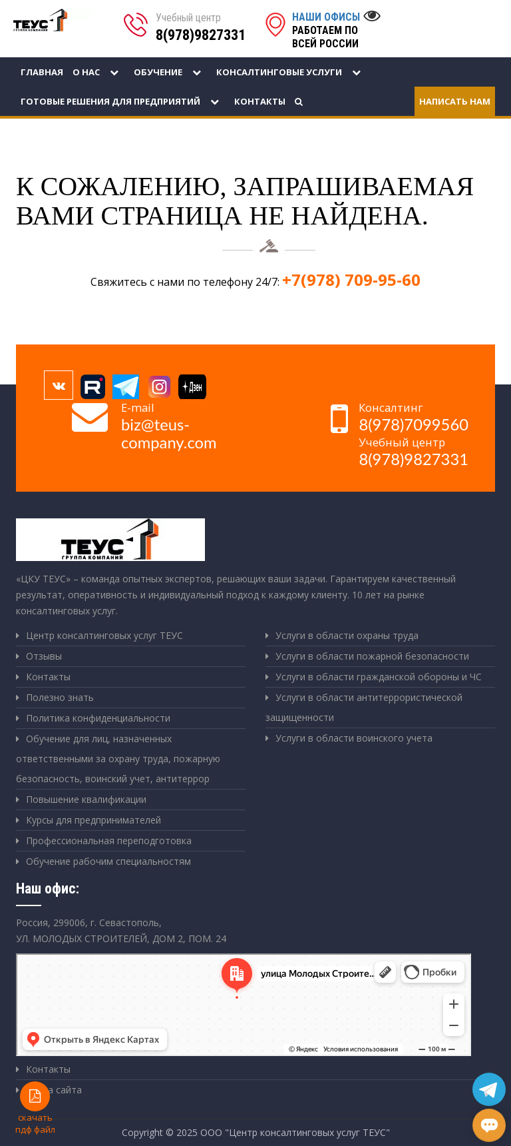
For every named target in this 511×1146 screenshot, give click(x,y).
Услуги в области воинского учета (353, 738)
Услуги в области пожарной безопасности (372, 656)
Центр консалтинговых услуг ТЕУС (104, 635)
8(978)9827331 (201, 35)
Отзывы (44, 656)
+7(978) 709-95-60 (351, 279)
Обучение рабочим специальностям (108, 861)
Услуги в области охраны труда (347, 635)
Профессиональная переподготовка (109, 840)
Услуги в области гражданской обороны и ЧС (378, 676)
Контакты (259, 101)
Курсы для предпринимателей (93, 820)
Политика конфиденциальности (98, 718)
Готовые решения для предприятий (123, 101)
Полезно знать (60, 697)
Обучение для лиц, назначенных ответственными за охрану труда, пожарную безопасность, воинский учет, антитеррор (118, 758)
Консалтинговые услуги (291, 72)
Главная (42, 72)
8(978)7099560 (413, 424)
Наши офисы (326, 17)
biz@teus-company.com (169, 433)
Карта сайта (54, 1089)
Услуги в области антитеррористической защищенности (363, 707)
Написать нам (454, 101)
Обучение (170, 72)
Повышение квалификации (86, 799)
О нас (98, 72)
